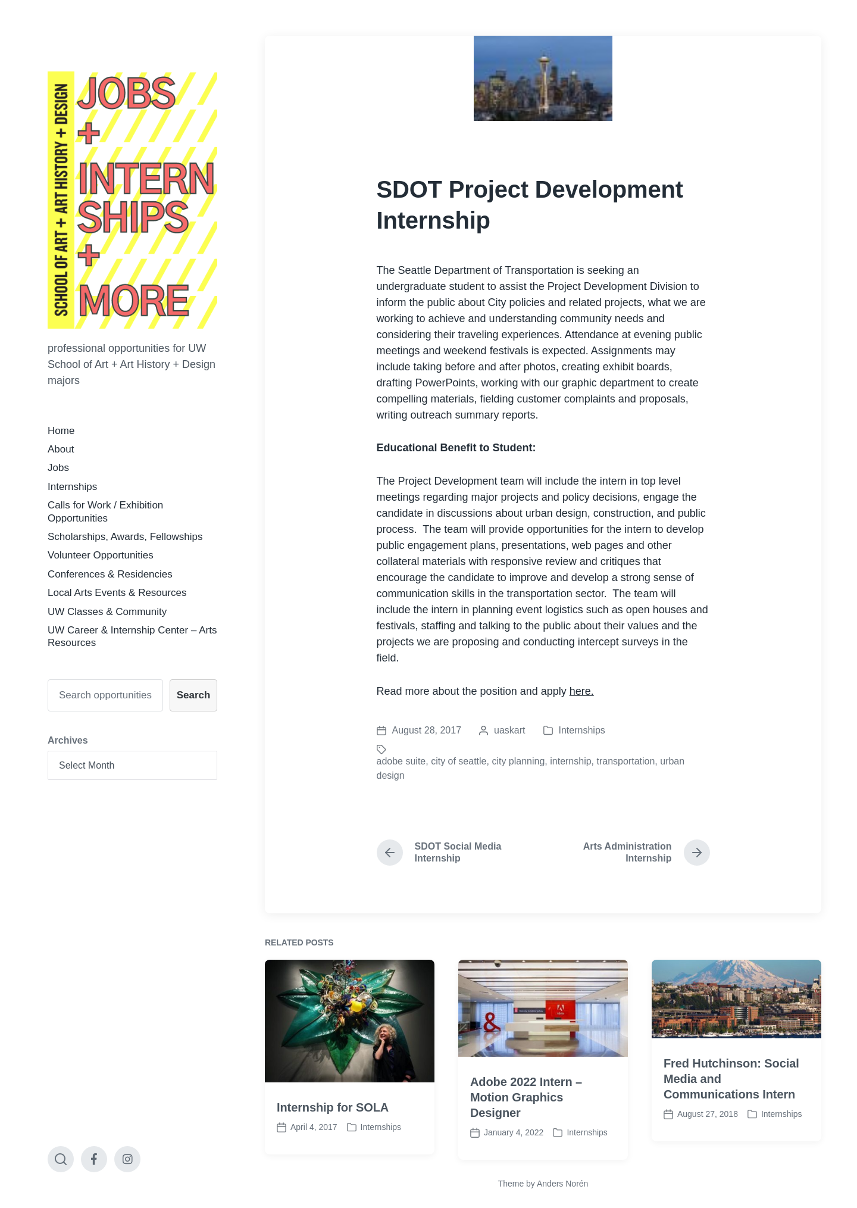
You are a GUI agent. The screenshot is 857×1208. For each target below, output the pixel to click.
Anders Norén (562, 1183)
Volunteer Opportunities (101, 555)
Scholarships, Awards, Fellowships (125, 536)
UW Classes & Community (107, 611)
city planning (518, 761)
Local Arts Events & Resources (117, 592)
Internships (72, 486)
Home (61, 430)
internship (570, 761)
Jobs (58, 467)
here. (582, 691)
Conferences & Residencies (110, 574)
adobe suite (401, 761)
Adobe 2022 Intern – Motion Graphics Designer (526, 1127)
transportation (626, 761)
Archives (68, 740)
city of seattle (458, 761)
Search (194, 695)
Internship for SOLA (333, 1137)
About (61, 449)
